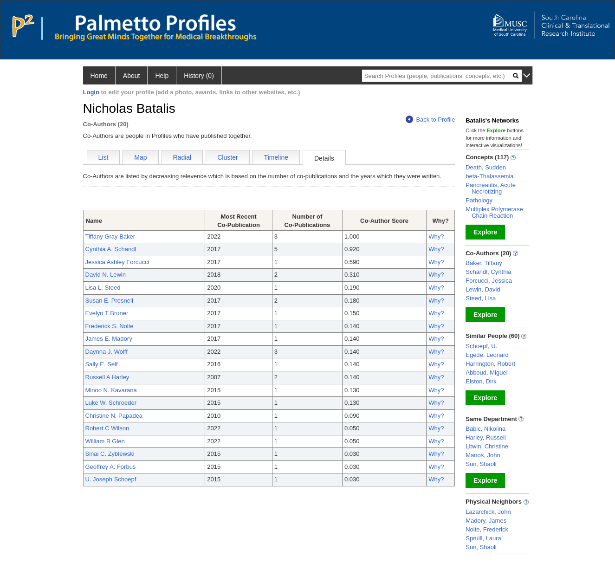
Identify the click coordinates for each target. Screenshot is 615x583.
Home (99, 75)
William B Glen (105, 441)
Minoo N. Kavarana (111, 390)
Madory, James (486, 520)
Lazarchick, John (488, 511)
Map (140, 157)
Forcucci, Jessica (489, 280)
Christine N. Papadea (114, 415)
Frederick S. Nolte (109, 326)
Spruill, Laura (483, 538)
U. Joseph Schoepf (110, 479)
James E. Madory (108, 338)
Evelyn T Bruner (107, 313)
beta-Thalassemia (489, 176)
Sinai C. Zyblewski (110, 453)
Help (161, 75)
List (103, 157)
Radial (182, 157)
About (131, 75)
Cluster (227, 157)
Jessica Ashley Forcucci (117, 262)
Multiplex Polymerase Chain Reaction (494, 212)
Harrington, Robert (490, 363)
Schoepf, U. (481, 346)
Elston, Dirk (481, 381)
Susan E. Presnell (109, 300)
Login (91, 92)
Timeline (276, 157)
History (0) (199, 75)
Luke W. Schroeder (111, 402)
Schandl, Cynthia (488, 271)
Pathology (479, 200)
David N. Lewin (105, 274)
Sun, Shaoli (481, 463)
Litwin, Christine (487, 446)
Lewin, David (483, 289)
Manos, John (483, 455)
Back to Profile (430, 119)
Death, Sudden (486, 167)
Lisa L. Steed (103, 287)
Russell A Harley (107, 377)
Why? (436, 236)
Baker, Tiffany (484, 262)
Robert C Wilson (107, 428)
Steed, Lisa (481, 298)
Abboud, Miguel (486, 372)
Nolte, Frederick (487, 529)
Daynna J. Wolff (106, 351)
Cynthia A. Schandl (110, 249)
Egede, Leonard (487, 354)
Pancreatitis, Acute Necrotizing (491, 188)
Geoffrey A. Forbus (110, 466)
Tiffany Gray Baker (110, 236)
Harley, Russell (485, 437)
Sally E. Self (101, 364)
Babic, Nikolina (485, 428)
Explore (485, 232)
